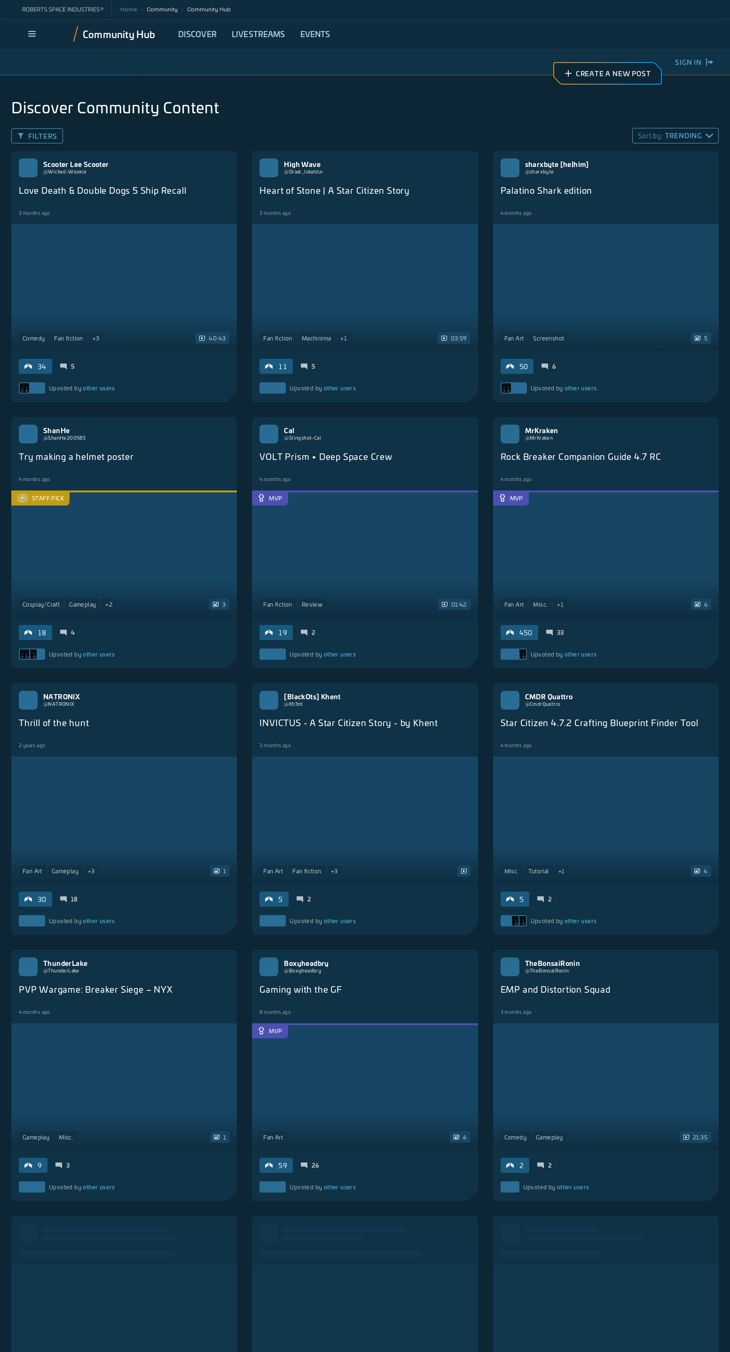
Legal (242, 1335)
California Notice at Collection (421, 1335)
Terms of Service (341, 1335)
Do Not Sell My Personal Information (609, 1335)
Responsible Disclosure (510, 1335)
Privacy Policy (283, 1335)
